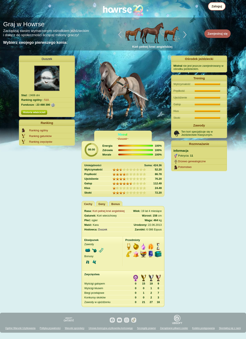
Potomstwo (185, 167)
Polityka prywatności (50, 328)
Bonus (115, 204)
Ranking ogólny (38, 130)
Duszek (47, 59)
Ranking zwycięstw (40, 141)
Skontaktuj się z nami (230, 328)
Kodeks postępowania (203, 328)
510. (46, 99)
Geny (101, 204)
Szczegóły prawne (146, 328)
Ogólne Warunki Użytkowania (20, 328)
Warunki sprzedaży (74, 328)
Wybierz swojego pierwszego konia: (35, 42)
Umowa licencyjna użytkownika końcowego (111, 328)
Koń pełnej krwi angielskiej (108, 211)
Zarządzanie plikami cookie (174, 328)
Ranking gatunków (40, 136)
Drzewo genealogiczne (192, 161)
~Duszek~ (122, 138)
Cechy (88, 204)
